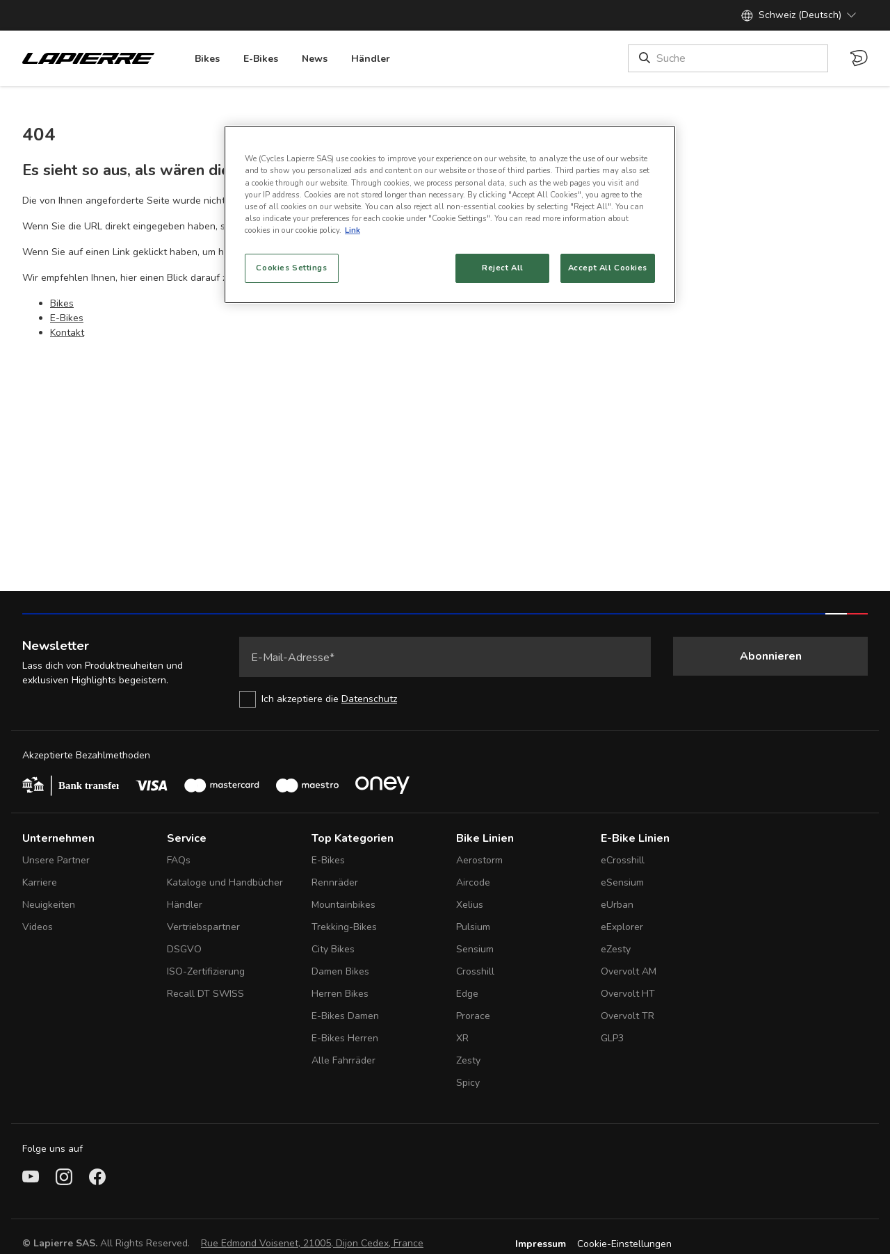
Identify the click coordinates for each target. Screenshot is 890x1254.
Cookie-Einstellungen (624, 1244)
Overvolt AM (628, 971)
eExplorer (622, 927)
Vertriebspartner (203, 927)
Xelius (469, 904)
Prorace (473, 1016)
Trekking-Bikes (344, 927)
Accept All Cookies (607, 267)
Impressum (540, 1244)
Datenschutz (369, 699)
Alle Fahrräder (343, 1060)
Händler (184, 904)
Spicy (468, 1082)
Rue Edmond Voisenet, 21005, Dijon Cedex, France (312, 1243)
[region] (450, 214)
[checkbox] (445, 699)
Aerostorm (479, 860)
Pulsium (473, 927)
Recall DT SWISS (205, 993)
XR (462, 1038)
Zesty (468, 1060)
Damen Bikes (340, 971)
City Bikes (333, 949)
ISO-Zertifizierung (206, 971)
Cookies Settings (291, 267)
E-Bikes (66, 318)
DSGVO (184, 949)
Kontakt (67, 332)
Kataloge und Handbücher (225, 882)
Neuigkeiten (48, 904)
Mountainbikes (343, 904)
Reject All (503, 267)
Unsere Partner (56, 860)
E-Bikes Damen (345, 1016)
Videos (37, 927)
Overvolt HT (628, 993)
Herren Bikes (340, 993)
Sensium (475, 949)
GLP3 (612, 1038)
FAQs (179, 860)
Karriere (39, 882)
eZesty (616, 949)
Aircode (473, 882)
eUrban (617, 904)
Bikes (62, 303)
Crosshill (475, 971)
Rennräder (335, 882)
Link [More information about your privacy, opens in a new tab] (352, 230)
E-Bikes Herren (345, 1038)
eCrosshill (623, 860)
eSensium (622, 882)
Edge (467, 993)
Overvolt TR (627, 1016)
